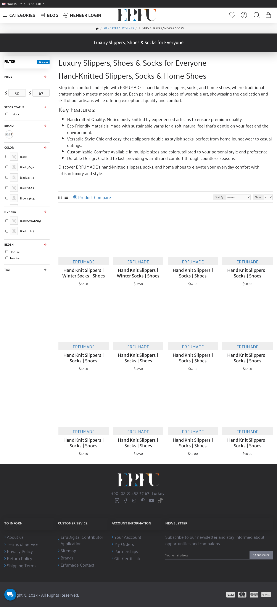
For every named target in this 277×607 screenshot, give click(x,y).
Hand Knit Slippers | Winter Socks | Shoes (83, 273)
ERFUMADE (84, 261)
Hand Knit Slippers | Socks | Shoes (193, 273)
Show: (258, 197)
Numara (10, 211)
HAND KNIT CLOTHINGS (119, 28)
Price (8, 76)
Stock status (14, 107)
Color (9, 147)
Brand (9, 125)
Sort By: (219, 197)
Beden (9, 244)
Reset (45, 62)
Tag (7, 269)
